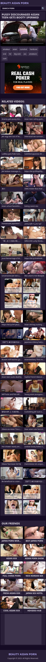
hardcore (33, 49)
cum (4, 58)
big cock (17, 54)
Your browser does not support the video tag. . (23, 33)
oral (4, 54)
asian (15, 49)
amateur (6, 49)
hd (10, 54)
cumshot (23, 49)
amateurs (33, 54)
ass (25, 54)
